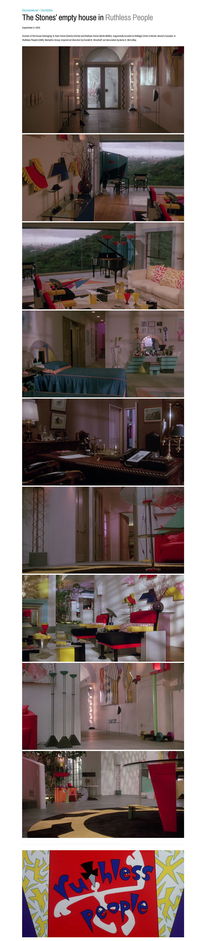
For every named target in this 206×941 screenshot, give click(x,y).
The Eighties (46, 10)
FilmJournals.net (30, 10)
